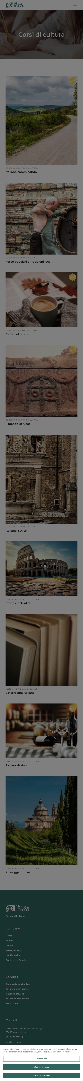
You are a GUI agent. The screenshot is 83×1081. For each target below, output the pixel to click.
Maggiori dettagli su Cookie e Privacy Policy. (52, 1052)
